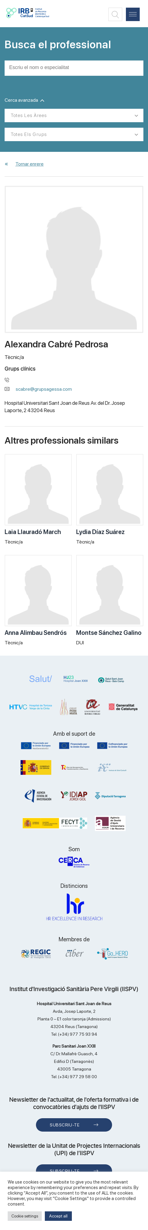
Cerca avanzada (24, 100)
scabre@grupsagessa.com (44, 389)
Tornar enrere (29, 164)
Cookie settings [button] (24, 1216)
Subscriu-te (65, 1124)
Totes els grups (29, 134)
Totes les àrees (29, 115)
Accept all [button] (58, 1216)
